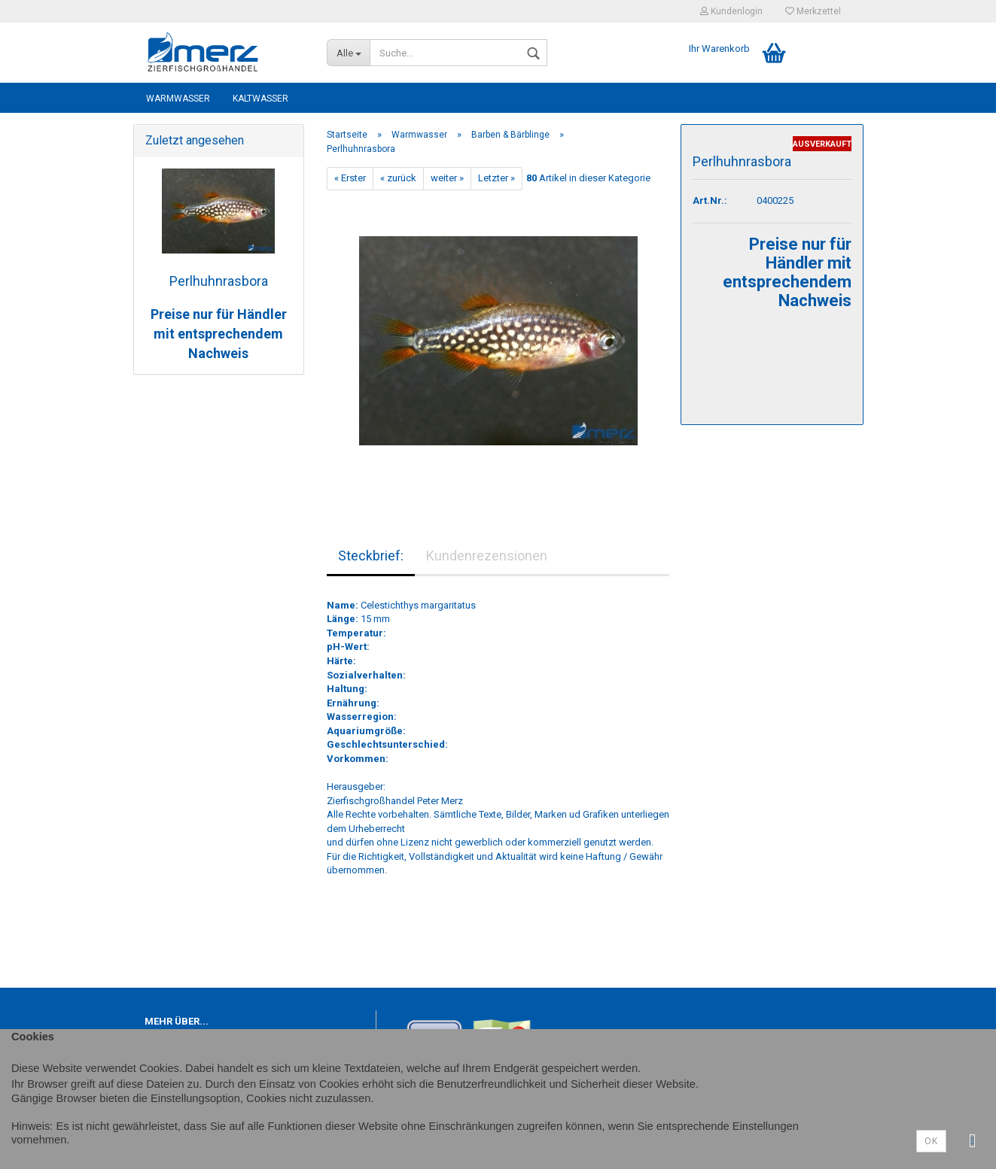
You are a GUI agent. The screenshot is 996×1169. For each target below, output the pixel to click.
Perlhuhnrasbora (218, 281)
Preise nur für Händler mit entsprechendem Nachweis (219, 333)
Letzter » (496, 178)
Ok (931, 1141)
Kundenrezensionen (486, 555)
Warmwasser (178, 98)
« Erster (350, 178)
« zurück (398, 178)
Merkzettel (813, 11)
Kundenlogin (731, 11)
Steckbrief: (371, 555)
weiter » (447, 178)
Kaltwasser (260, 98)
